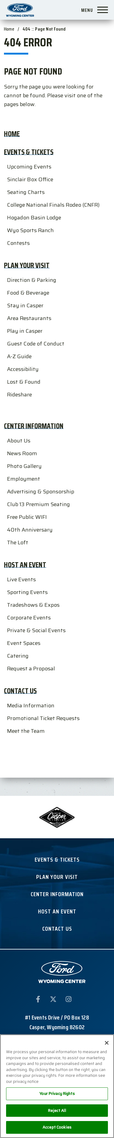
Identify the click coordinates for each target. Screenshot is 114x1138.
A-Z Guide (19, 356)
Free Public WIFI (27, 517)
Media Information (30, 705)
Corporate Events (29, 617)
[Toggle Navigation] (96, 9)
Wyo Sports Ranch (30, 230)
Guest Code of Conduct (35, 343)
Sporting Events (27, 592)
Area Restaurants (29, 318)
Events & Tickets (29, 152)
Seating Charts (26, 192)
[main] (57, 389)
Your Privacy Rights (56, 1093)
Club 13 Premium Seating (38, 504)
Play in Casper (25, 331)
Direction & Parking (31, 280)
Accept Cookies (57, 1127)
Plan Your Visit (27, 265)
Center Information (34, 426)
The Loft (17, 542)
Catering (18, 656)
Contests (18, 243)
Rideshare (19, 394)
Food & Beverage (28, 293)
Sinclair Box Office (30, 179)
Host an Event (25, 565)
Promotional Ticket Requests (43, 718)
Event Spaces (23, 643)
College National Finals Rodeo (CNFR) (53, 205)
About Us (18, 440)
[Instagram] (68, 1000)
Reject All (57, 1110)
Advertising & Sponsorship (40, 491)
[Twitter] (53, 1000)
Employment (23, 479)
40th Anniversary (30, 530)
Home (9, 29)
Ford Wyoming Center (20, 10)
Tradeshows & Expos (33, 605)
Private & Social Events (36, 630)
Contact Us (20, 691)
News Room (22, 453)
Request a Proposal (31, 668)
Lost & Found (23, 382)
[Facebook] (38, 1000)
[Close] (106, 1043)
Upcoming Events (29, 166)
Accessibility (23, 369)
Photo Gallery (24, 466)
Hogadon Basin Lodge (34, 217)
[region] (57, 1086)
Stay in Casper (25, 305)
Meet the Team (26, 731)
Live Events (21, 579)
